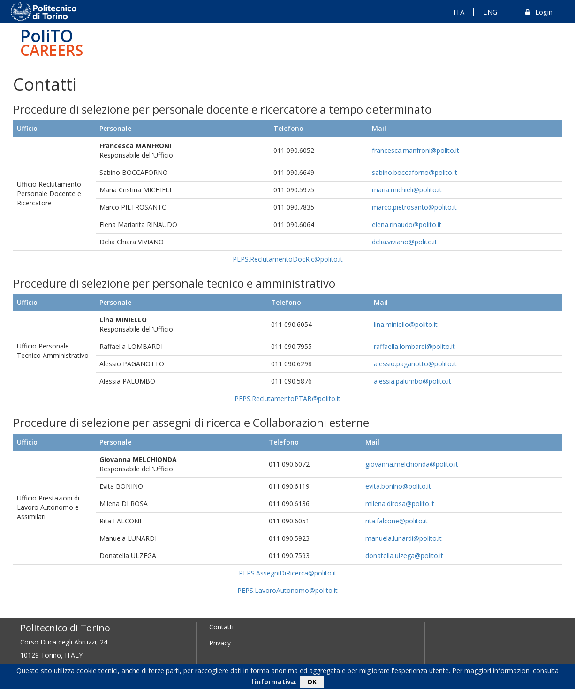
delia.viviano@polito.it (404, 241)
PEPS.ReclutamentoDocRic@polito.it (288, 259)
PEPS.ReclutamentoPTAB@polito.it (287, 398)
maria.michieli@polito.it (407, 189)
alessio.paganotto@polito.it (415, 363)
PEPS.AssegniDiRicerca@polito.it (288, 572)
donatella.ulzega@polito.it (404, 555)
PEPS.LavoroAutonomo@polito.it (287, 590)
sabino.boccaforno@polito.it (414, 172)
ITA (459, 11)
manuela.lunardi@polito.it (403, 538)
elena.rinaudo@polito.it (406, 224)
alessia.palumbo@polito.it (412, 381)
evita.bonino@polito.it (398, 486)
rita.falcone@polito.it (396, 520)
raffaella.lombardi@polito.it (414, 346)
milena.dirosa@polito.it (399, 503)
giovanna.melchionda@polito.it (411, 464)
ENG (490, 11)
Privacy (220, 642)
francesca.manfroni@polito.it (415, 150)
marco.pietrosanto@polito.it (414, 207)
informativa (275, 683)
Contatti (221, 626)
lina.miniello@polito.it (406, 324)
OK (312, 683)
